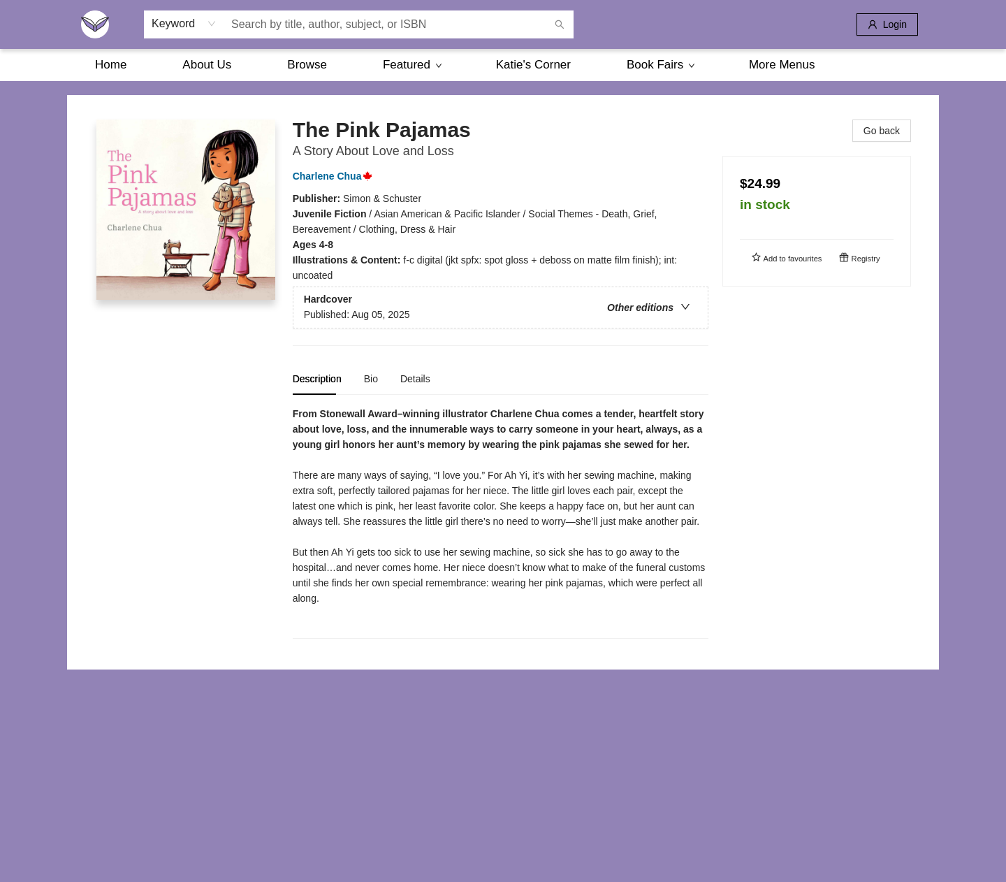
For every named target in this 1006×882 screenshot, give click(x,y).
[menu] (503, 65)
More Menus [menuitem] (782, 64)
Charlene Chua (336, 176)
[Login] (887, 24)
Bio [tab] (371, 378)
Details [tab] (415, 378)
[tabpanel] (500, 522)
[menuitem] (110, 65)
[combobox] (184, 23)
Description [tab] (317, 378)
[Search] (560, 24)
